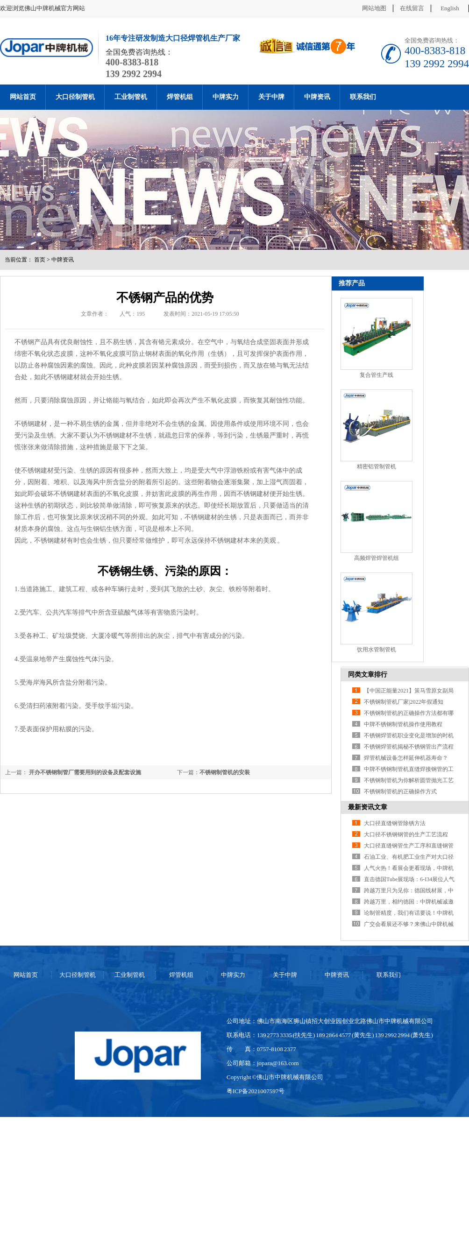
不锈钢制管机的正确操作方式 (400, 791)
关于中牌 (271, 96)
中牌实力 (226, 96)
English (450, 8)
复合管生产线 (376, 375)
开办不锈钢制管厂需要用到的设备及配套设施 (84, 772)
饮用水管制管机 (376, 649)
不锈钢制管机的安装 (224, 772)
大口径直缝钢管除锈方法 (395, 823)
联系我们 (363, 96)
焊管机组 (180, 96)
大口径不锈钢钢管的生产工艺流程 (406, 834)
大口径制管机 (75, 96)
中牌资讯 (317, 96)
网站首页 (23, 96)
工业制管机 (130, 96)
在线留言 (412, 8)
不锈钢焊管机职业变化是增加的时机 (409, 735)
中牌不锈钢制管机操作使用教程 (403, 724)
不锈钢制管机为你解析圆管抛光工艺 (409, 780)
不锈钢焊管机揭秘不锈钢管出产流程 (409, 746)
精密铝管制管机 (376, 466)
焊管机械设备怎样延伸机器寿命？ (406, 758)
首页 (39, 259)
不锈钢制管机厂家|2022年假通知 (403, 702)
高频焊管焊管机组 (376, 558)
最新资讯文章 (367, 807)
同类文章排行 (367, 674)
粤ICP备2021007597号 (255, 1091)
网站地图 (374, 8)
